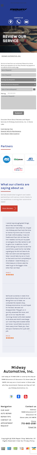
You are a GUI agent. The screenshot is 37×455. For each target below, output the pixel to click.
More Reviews (9, 208)
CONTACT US (6, 420)
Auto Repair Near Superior (10, 134)
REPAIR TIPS (6, 417)
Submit (18, 113)
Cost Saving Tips (7, 129)
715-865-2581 (15, 376)
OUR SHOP (5, 410)
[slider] (11, 93)
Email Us (32, 427)
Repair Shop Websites (24, 438)
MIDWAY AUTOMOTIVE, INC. (14, 32)
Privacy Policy (29, 441)
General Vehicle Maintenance (11, 131)
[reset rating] (7, 93)
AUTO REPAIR (6, 413)
